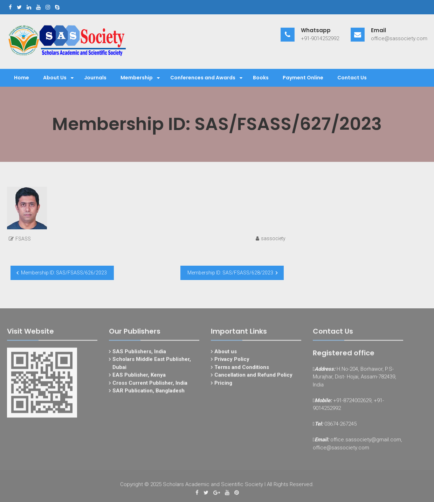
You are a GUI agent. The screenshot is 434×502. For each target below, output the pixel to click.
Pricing (223, 385)
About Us (55, 77)
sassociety (273, 238)
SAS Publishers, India (139, 354)
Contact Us (352, 77)
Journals (95, 77)
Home (21, 77)
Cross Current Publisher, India (149, 385)
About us (225, 354)
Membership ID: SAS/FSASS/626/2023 (64, 272)
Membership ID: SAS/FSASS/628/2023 (230, 272)
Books (261, 77)
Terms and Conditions (241, 369)
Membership (136, 77)
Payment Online (303, 77)
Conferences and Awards (202, 77)
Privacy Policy (231, 361)
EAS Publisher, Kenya (139, 377)
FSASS (23, 239)
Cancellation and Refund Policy (253, 377)
